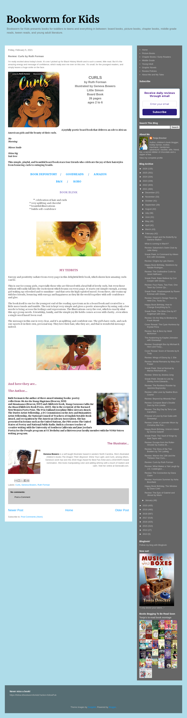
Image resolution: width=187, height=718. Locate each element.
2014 (145, 530)
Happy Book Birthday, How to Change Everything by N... (158, 305)
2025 (145, 172)
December (150, 192)
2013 (145, 534)
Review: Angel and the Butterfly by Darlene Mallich (161, 238)
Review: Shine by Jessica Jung (159, 375)
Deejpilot (92, 707)
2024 (145, 177)
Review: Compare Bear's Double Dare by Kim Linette (160, 404)
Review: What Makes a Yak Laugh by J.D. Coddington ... (162, 467)
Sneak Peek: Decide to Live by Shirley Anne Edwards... (159, 380)
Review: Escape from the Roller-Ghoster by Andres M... (160, 443)
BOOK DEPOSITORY (44, 174)
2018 (145, 513)
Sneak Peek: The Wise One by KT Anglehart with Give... (161, 312)
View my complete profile (151, 158)
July (147, 213)
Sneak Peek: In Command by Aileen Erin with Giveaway (161, 255)
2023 (145, 181)
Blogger (112, 707)
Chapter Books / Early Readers (156, 57)
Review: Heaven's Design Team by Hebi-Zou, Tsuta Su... (161, 299)
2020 (145, 505)
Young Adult (147, 64)
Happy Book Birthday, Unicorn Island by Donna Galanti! (162, 430)
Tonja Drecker (160, 138)
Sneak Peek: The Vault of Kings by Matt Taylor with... (161, 437)
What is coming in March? (157, 243)
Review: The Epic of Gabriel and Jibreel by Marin (160, 494)
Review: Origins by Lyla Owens (159, 261)
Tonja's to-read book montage (155, 617)
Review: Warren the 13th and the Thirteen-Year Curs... (160, 456)
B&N (59, 181)
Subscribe (160, 112)
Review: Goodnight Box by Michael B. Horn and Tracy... (162, 345)
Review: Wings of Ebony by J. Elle (160, 357)
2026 (145, 168)
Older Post (122, 510)
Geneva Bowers (28, 485)
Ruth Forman (44, 485)
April (147, 225)
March (148, 229)
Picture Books (148, 53)
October (149, 201)
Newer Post (15, 510)
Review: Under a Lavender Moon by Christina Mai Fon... (161, 423)
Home (69, 510)
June (147, 217)
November (150, 197)
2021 (145, 189)
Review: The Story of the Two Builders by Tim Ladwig (158, 450)
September (150, 205)
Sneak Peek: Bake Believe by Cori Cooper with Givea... (161, 279)
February (149, 233)
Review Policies (149, 71)
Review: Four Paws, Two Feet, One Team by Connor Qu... (161, 286)
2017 (145, 518)
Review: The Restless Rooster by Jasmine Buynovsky (160, 386)
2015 (145, 526)
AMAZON (100, 174)
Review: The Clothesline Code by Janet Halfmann (160, 272)
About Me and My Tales (153, 74)
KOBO (77, 181)
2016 (145, 522)
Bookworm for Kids (53, 19)
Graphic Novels (149, 67)
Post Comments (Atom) (32, 517)
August (148, 209)
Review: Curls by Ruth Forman (159, 462)
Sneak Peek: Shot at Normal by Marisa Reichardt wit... (159, 369)
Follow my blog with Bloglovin (153, 545)
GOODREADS (75, 174)
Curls (17, 485)
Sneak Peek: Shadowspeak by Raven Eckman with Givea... (162, 292)
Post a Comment (22, 497)
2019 (145, 509)
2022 (145, 185)
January (149, 500)
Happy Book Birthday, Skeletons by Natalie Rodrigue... (161, 266)
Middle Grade (148, 60)
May (147, 221)
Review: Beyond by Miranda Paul (160, 398)
